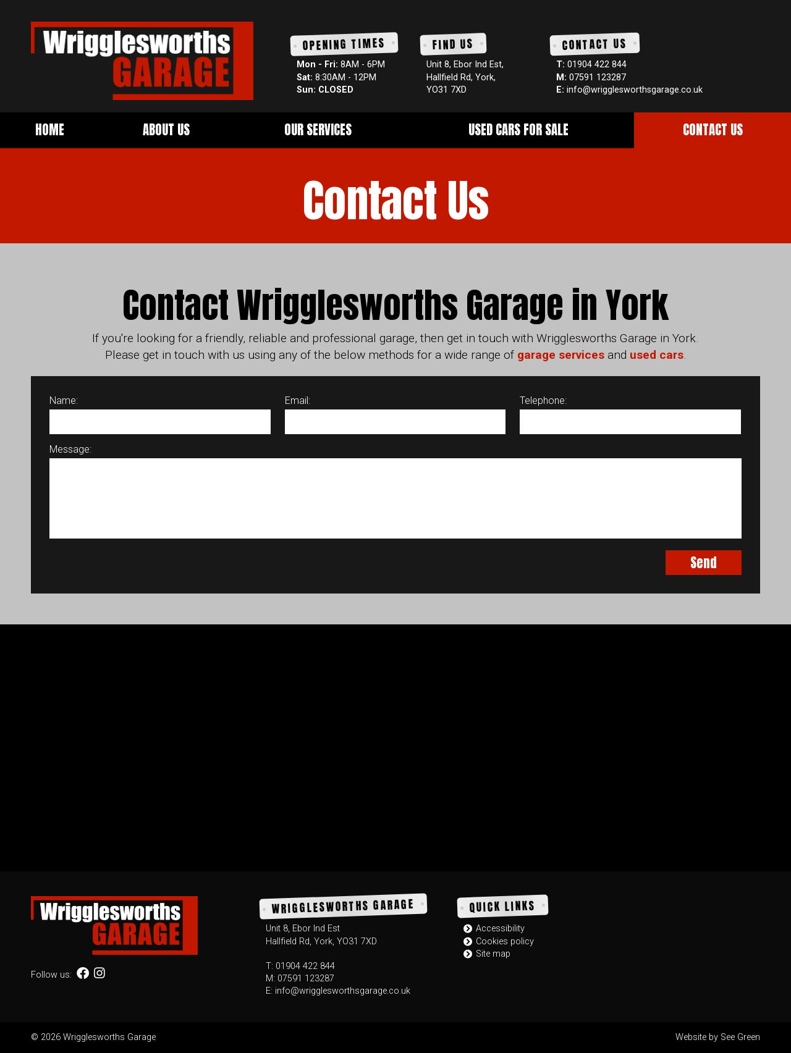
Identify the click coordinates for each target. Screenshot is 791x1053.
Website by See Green (717, 1037)
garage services (560, 355)
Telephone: (543, 400)
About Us (166, 130)
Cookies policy (498, 941)
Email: (297, 400)
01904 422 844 (597, 64)
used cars (656, 355)
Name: (63, 400)
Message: (70, 449)
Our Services (318, 130)
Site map (486, 954)
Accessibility (494, 928)
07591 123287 (597, 77)
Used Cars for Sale (518, 130)
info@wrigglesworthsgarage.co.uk (635, 90)
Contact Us (713, 130)
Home (49, 130)
